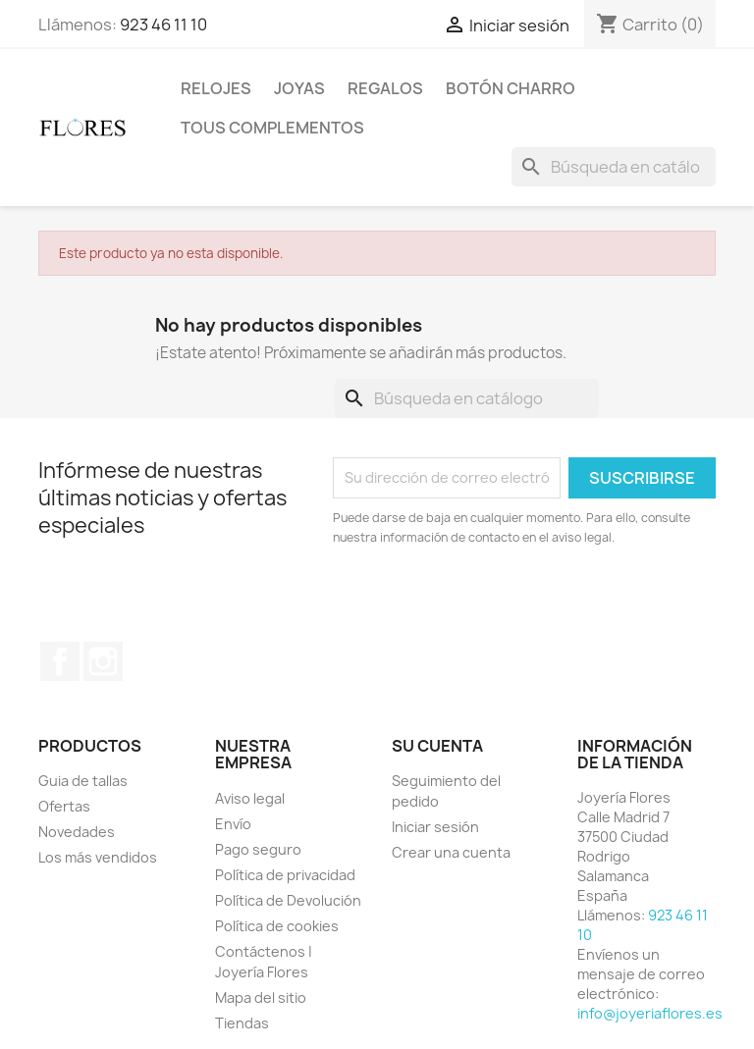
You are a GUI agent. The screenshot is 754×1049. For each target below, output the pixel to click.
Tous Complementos (272, 127)
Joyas (299, 88)
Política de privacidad (285, 874)
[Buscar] (614, 166)
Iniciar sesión (435, 826)
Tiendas (242, 1023)
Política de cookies (277, 926)
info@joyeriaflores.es (650, 1013)
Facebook (60, 661)
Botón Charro (510, 88)
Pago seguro (258, 849)
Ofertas (64, 806)
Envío (233, 823)
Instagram (103, 661)
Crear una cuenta (451, 852)
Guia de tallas (83, 780)
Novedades (76, 831)
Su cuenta (437, 746)
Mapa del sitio (260, 997)
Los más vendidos (97, 857)
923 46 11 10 (163, 24)
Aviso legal (250, 798)
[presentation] (497, 601)
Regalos (385, 88)
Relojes (216, 88)
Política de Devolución (288, 900)
